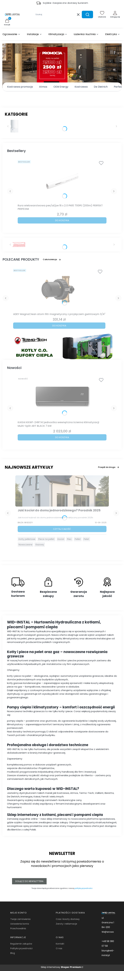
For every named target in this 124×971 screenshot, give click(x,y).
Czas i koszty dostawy (68, 919)
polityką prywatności (83, 888)
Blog (12, 953)
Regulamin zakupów (21, 943)
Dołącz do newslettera (29, 881)
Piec (69, 539)
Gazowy (39, 544)
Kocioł (61, 539)
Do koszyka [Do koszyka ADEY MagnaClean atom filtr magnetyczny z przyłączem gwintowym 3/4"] (59, 325)
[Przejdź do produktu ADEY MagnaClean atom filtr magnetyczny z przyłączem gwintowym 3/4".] (59, 289)
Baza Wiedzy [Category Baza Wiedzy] (25, 522)
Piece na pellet (46, 539)
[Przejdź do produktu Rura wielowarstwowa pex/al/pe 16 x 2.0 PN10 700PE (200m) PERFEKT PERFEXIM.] (62, 181)
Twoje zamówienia (20, 919)
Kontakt (60, 943)
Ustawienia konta (19, 923)
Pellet (78, 539)
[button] (87, 14)
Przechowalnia (18, 928)
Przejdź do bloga (108, 467)
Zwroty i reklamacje (66, 923)
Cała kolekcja (52, 259)
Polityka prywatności (21, 948)
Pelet (86, 539)
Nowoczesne (25, 544)
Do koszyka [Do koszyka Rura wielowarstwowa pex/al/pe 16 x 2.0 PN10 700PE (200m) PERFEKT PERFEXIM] (62, 220)
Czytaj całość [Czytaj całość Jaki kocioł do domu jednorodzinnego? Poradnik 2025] (62, 529)
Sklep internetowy (61, 967)
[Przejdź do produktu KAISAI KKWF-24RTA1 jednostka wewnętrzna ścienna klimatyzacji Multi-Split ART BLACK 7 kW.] (62, 398)
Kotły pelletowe (27, 539)
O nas (59, 948)
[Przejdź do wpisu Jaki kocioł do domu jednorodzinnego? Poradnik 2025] (62, 491)
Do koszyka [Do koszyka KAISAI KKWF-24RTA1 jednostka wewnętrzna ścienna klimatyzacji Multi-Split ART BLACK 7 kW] (62, 437)
